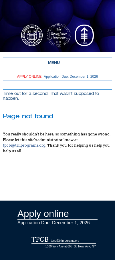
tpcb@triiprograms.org (24, 145)
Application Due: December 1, (57, 77)
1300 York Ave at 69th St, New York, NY (70, 246)
